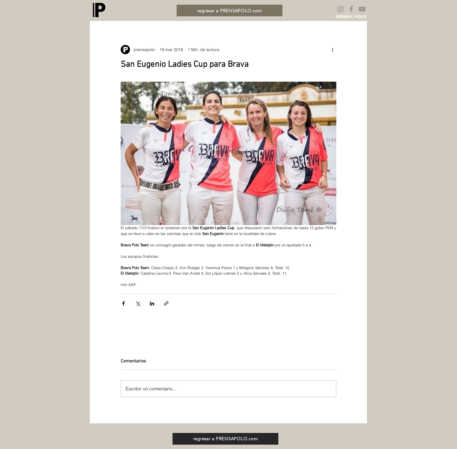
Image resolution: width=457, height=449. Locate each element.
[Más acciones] (332, 49)
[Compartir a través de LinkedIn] (152, 303)
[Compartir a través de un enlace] (166, 303)
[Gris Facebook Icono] (351, 9)
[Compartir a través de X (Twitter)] (137, 303)
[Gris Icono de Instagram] (340, 9)
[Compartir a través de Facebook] (123, 303)
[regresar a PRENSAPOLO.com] (229, 10)
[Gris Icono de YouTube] (362, 9)
